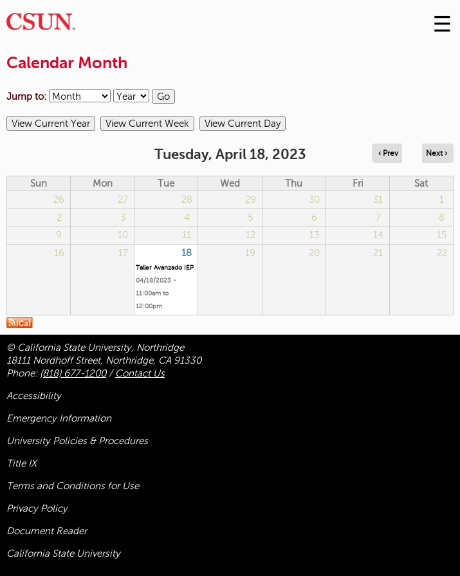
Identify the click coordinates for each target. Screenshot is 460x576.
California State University (63, 553)
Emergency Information (58, 418)
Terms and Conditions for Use (72, 486)
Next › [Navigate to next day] (436, 153)
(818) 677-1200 (73, 373)
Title (21, 463)
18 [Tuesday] (186, 253)
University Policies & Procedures (77, 441)
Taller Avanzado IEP (165, 267)
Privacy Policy (37, 508)
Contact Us (140, 373)
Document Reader (46, 531)
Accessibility (33, 396)
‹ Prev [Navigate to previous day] (388, 153)
